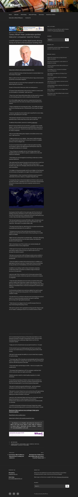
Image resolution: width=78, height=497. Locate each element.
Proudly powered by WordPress (41, 493)
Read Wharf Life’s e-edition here (17, 415)
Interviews (41, 14)
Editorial (16, 14)
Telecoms (26, 445)
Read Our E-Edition (50, 14)
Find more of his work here (62, 477)
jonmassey (21, 32)
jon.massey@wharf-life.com (20, 427)
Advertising (23, 14)
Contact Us (28, 17)
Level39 (33, 125)
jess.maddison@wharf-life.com (15, 478)
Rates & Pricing (32, 14)
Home (10, 14)
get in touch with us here (58, 30)
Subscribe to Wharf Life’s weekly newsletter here (21, 70)
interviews (14, 442)
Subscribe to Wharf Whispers (16, 17)
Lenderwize (34, 122)
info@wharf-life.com (13, 474)
